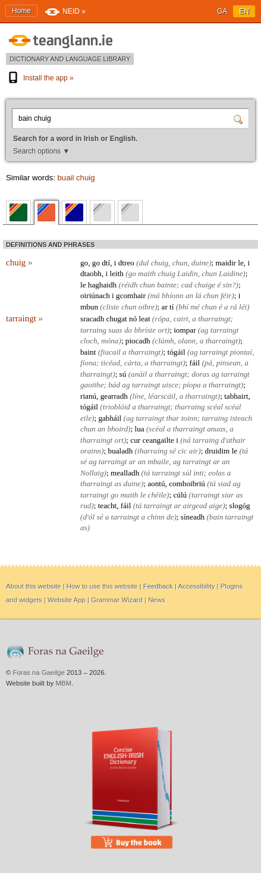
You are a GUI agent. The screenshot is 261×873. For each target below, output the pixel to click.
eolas (216, 472)
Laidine (231, 273)
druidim (217, 450)
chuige (204, 284)
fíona (88, 362)
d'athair (233, 440)
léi (243, 306)
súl (187, 472)
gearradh (114, 396)
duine (200, 262)
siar (228, 494)
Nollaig (92, 472)
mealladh (125, 472)
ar (165, 306)
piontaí (241, 352)
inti (198, 472)
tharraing (190, 406)
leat (144, 318)
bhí (183, 306)
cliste (111, 306)
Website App (67, 599)
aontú (156, 483)
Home (21, 11)
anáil (139, 374)
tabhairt (236, 396)
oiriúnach (95, 295)
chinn (155, 516)
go (84, 262)
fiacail (110, 352)
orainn (90, 450)
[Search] (240, 118)
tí (171, 306)
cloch (89, 340)
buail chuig (76, 177)
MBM (63, 683)
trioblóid (116, 406)
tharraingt (214, 318)
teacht (107, 505)
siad (224, 483)
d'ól (89, 516)
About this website (33, 586)
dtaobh (91, 273)
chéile (157, 494)
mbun (89, 306)
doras (200, 374)
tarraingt (24, 318)
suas (115, 330)
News (156, 599)
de (170, 516)
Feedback (158, 586)
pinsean (228, 362)
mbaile (158, 461)
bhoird (117, 428)
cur (135, 440)
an (189, 295)
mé (194, 306)
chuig (19, 262)
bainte (167, 284)
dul (144, 262)
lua (139, 428)
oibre (147, 306)
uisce (170, 384)
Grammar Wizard (117, 599)
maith (147, 273)
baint (88, 352)
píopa (192, 384)
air (193, 450)
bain (216, 516)
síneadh (193, 516)
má (155, 295)
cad (187, 284)
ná (187, 440)
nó (133, 318)
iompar (185, 330)
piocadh (137, 340)
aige (215, 505)
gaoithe (92, 384)
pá (208, 362)
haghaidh (102, 284)
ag (204, 330)
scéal (215, 406)
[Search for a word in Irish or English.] (124, 118)
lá (198, 295)
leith (116, 273)
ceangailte (158, 440)
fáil (195, 362)
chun (180, 262)
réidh (129, 284)
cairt (181, 318)
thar (172, 418)
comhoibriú (187, 483)
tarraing (93, 330)
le (241, 262)
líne (138, 396)
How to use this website (102, 586)
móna (109, 340)
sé (172, 450)
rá (233, 306)
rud (85, 505)
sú (123, 374)
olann (187, 340)
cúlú (180, 494)
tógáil (176, 352)
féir (226, 295)
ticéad (110, 362)
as (118, 483)
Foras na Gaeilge (39, 672)
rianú (88, 396)
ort (162, 330)
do (128, 330)
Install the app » (40, 78)
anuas (216, 428)
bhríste (145, 330)
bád (114, 384)
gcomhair (131, 295)
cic (182, 450)
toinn (189, 418)
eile (86, 418)
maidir (226, 262)
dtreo (126, 262)
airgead (195, 505)
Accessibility (196, 586)
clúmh (164, 340)
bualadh (120, 450)
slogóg (239, 505)
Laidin (187, 273)
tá (245, 450)
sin (227, 284)
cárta (132, 362)
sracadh (92, 318)
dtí (106, 262)
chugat (116, 318)
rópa (162, 318)
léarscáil (161, 396)
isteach (241, 418)
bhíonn (173, 295)
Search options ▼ (41, 151)
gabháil (109, 418)
